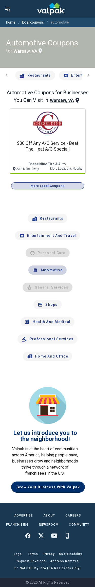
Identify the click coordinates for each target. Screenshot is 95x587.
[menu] (7, 8)
